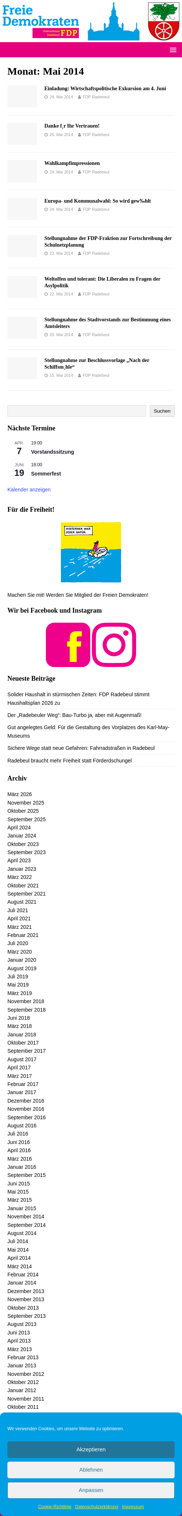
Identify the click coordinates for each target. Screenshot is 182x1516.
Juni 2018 (18, 1018)
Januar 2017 (21, 1092)
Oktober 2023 (23, 844)
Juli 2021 (17, 910)
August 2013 (22, 1324)
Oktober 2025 (23, 811)
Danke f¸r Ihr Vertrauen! (72, 126)
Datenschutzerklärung (96, 1506)
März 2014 (19, 1266)
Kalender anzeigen (29, 490)
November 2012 (25, 1374)
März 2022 (19, 877)
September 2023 (26, 852)
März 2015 (19, 1200)
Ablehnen (90, 1469)
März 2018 (19, 1026)
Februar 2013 (22, 1357)
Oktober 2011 (23, 1407)
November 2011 (25, 1399)
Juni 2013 (18, 1333)
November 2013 (25, 1299)
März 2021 (19, 927)
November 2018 (25, 1001)
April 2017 (19, 1067)
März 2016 (19, 1159)
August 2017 (22, 1059)
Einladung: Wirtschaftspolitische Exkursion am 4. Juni (105, 88)
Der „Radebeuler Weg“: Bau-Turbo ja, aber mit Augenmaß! (74, 715)
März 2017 (19, 1076)
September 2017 (26, 1051)
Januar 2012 (21, 1390)
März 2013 (19, 1349)
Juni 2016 (18, 1142)
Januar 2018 (21, 1035)
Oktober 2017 (23, 1043)
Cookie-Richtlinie (54, 1506)
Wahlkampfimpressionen (72, 163)
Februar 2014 (22, 1275)
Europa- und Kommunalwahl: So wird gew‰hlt (97, 201)
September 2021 (26, 894)
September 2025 (26, 819)
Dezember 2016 (25, 1101)
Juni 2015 (18, 1184)
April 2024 (19, 827)
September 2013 (26, 1316)
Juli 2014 (17, 1241)
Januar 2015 (21, 1208)
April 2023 (19, 860)
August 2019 (22, 968)
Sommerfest (46, 474)
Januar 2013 (21, 1365)
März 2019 (19, 993)
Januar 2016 (21, 1167)
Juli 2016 (17, 1134)
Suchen (162, 411)
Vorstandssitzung (52, 452)
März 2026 (19, 794)
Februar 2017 (22, 1084)
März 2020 (19, 952)
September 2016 (26, 1117)
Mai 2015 (18, 1192)
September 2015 (26, 1175)
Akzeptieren (90, 1449)
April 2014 (19, 1258)
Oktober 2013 (23, 1308)
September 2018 (26, 1010)
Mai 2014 (18, 1250)
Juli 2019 (17, 976)
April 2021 (19, 918)
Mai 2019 (18, 985)
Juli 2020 (17, 943)
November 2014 (25, 1216)
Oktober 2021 (23, 886)
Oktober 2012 (23, 1382)
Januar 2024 (21, 836)
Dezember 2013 (25, 1291)
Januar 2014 (21, 1283)
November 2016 (25, 1109)
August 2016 (22, 1125)
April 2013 (19, 1341)
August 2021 (22, 902)
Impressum (133, 1506)
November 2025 (25, 803)
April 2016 (19, 1150)
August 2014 (22, 1233)
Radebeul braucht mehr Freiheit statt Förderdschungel (69, 761)
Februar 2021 (22, 935)
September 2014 (26, 1225)
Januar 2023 (21, 869)
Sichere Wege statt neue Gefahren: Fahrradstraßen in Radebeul (81, 748)
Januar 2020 (21, 960)
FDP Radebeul (96, 97)
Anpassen (91, 1490)
